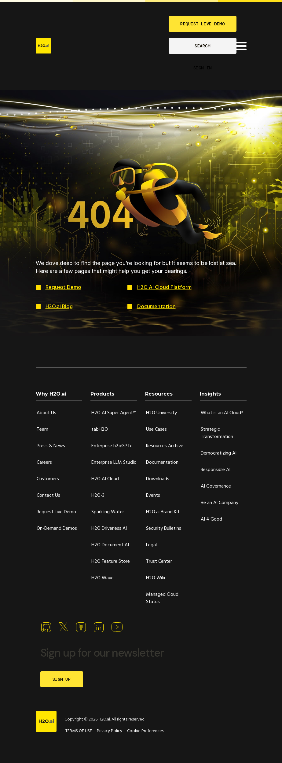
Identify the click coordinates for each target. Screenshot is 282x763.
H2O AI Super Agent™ (113, 413)
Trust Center (159, 562)
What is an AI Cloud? (222, 413)
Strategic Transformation (217, 433)
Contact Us (48, 495)
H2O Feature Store (110, 562)
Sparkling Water (107, 512)
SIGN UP (62, 679)
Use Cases (156, 429)
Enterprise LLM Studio (114, 462)
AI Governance (216, 486)
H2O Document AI (110, 545)
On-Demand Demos (57, 529)
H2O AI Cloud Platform (164, 287)
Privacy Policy (109, 731)
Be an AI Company (219, 503)
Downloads (157, 479)
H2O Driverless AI (109, 529)
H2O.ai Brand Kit (163, 512)
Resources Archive (164, 446)
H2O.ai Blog (59, 307)
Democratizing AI (218, 453)
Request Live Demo (56, 512)
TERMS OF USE (78, 731)
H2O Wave (102, 578)
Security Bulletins (163, 529)
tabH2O (99, 429)
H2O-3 (97, 495)
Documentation (156, 307)
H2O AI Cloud (105, 479)
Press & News (51, 446)
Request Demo (63, 287)
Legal (151, 545)
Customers (48, 479)
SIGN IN (202, 68)
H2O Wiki (155, 578)
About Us (46, 413)
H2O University (161, 413)
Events (153, 495)
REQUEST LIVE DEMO (202, 24)
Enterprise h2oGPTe (112, 446)
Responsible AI (215, 470)
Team (42, 429)
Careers (44, 462)
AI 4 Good (211, 519)
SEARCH (202, 46)
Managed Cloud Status (162, 598)
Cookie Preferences (145, 731)
